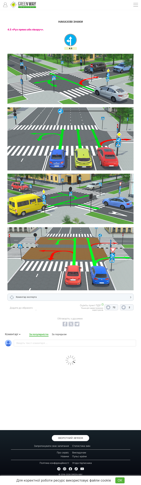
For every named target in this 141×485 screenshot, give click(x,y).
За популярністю (39, 334)
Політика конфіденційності (54, 463)
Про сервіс (63, 452)
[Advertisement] (70, 397)
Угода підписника (82, 463)
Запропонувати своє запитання (51, 446)
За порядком (59, 334)
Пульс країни (79, 456)
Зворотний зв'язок (70, 438)
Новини (65, 456)
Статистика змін (81, 446)
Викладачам (79, 452)
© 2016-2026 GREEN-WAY (70, 474)
